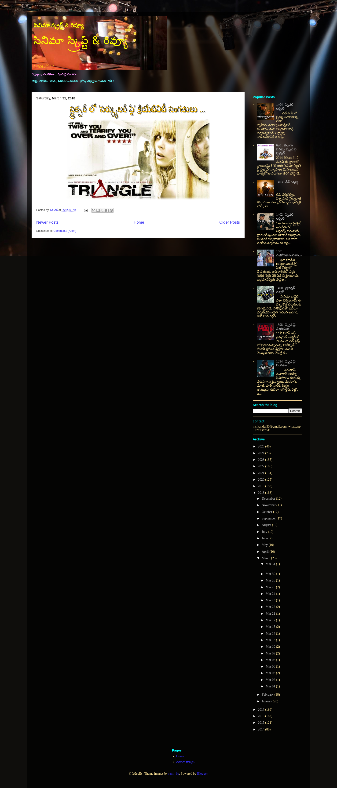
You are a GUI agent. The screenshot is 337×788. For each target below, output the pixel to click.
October (267, 512)
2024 (261, 453)
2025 (261, 446)
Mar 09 (271, 653)
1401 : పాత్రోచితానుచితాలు (289, 253)
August (267, 525)
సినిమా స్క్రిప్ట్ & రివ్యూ (59, 25)
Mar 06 (271, 666)
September (269, 518)
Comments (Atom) (64, 230)
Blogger (202, 773)
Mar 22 (271, 607)
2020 (261, 479)
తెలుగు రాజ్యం (185, 762)
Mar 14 (271, 633)
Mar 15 (271, 626)
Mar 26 (271, 580)
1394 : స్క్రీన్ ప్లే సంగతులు (286, 363)
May (265, 545)
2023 (261, 459)
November (269, 505)
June (265, 538)
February (268, 694)
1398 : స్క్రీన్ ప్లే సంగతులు (286, 326)
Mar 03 (271, 673)
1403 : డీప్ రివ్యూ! (287, 182)
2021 (261, 473)
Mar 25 (271, 587)
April (265, 551)
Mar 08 (271, 660)
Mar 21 (271, 613)
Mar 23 (271, 600)
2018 (261, 492)
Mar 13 (271, 640)
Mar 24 (271, 594)
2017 (261, 709)
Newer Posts (47, 222)
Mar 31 (271, 564)
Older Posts (229, 222)
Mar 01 (271, 686)
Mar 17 (271, 620)
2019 (261, 486)
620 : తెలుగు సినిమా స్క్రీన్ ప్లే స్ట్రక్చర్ (286, 149)
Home (139, 222)
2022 (261, 466)
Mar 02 (271, 680)
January (267, 701)
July (265, 532)
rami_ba (173, 773)
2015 (261, 722)
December (269, 498)
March (266, 558)
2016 (261, 716)
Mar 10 (271, 646)
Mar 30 (271, 574)
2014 (261, 729)
